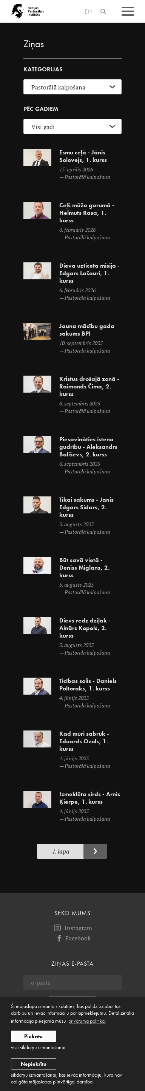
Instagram (72, 927)
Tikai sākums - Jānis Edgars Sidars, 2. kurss (86, 507)
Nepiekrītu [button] (33, 1063)
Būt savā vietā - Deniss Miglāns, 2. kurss (84, 567)
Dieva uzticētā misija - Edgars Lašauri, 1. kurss (89, 273)
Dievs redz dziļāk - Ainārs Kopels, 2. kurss (85, 628)
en (89, 11)
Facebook (73, 938)
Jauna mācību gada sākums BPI (86, 329)
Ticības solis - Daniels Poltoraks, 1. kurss (88, 684)
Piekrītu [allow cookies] (33, 1036)
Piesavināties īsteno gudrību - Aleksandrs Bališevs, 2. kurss (88, 447)
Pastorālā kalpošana (87, 176)
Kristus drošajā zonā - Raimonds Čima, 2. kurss (89, 386)
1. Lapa (60, 851)
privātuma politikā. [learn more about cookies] (87, 1020)
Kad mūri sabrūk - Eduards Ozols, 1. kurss (84, 741)
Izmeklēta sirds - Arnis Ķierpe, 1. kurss (89, 798)
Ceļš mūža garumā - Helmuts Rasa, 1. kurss (86, 213)
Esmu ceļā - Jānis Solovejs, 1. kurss (83, 156)
